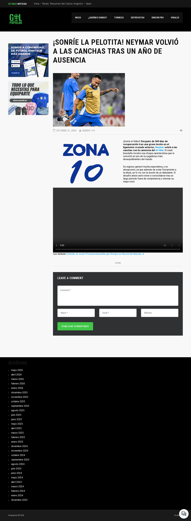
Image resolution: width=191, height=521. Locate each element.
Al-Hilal (159, 150)
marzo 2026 (17, 379)
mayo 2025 (17, 423)
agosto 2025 (17, 410)
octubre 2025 (18, 401)
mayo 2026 (17, 370)
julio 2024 (16, 468)
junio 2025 (16, 419)
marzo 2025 (17, 432)
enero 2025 (17, 441)
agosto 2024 (17, 464)
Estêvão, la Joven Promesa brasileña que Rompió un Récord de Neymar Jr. (105, 254)
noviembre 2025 (19, 397)
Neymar (159, 147)
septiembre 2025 (20, 406)
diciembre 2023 (19, 499)
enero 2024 (17, 495)
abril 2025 (16, 428)
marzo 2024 (17, 486)
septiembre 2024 (20, 459)
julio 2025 (16, 414)
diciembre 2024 (19, 446)
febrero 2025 (18, 437)
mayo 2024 (17, 477)
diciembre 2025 (19, 392)
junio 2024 (16, 473)
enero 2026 (17, 388)
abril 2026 (16, 374)
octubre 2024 (18, 455)
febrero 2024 (18, 491)
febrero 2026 (18, 383)
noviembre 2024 (19, 450)
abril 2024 (16, 482)
